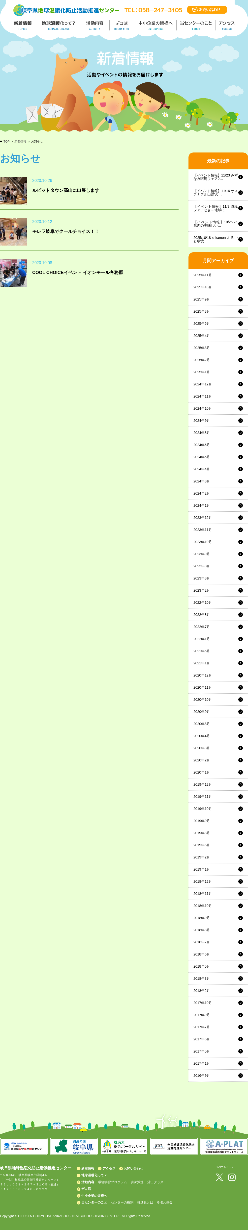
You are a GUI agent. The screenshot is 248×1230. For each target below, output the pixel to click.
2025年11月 (202, 275)
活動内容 (87, 1182)
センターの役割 (122, 1202)
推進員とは (145, 1202)
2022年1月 (201, 639)
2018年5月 (201, 966)
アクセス (109, 1168)
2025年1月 (201, 372)
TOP (6, 141)
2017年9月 (201, 1015)
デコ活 (123, 25)
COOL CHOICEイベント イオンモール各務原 (77, 272)
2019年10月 (202, 809)
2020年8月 (201, 724)
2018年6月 (201, 954)
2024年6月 (201, 445)
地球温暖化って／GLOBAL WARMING (59, 25)
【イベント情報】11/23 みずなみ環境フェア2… (215, 177)
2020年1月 (201, 772)
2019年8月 (201, 833)
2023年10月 (202, 542)
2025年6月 (201, 324)
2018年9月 (201, 918)
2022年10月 (202, 602)
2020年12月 (202, 675)
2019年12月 (202, 784)
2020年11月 (202, 687)
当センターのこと (94, 1202)
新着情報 (20, 141)
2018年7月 (201, 942)
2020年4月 (201, 736)
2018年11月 (202, 894)
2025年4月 (201, 336)
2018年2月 (201, 991)
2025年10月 (202, 287)
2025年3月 (201, 348)
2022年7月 (201, 627)
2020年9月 (201, 712)
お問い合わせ (133, 1168)
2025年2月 (201, 360)
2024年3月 (201, 481)
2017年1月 (201, 1063)
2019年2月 (201, 857)
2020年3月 (201, 748)
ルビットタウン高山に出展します (65, 190)
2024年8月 (201, 433)
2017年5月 (201, 1051)
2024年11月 (202, 396)
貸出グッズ (155, 1182)
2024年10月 (202, 408)
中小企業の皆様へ (156, 25)
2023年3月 (201, 578)
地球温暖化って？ (94, 1175)
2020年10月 (202, 700)
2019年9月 (201, 821)
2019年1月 (201, 869)
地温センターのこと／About (196, 25)
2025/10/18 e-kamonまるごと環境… (215, 239)
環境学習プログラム (112, 1182)
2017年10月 (202, 1003)
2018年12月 (202, 881)
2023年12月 (202, 518)
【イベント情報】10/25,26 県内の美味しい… (215, 223)
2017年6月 (201, 1039)
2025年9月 (201, 299)
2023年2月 (201, 590)
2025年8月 (201, 311)
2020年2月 (201, 760)
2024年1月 (201, 505)
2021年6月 (201, 651)
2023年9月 (201, 554)
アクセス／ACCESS (227, 25)
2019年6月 (201, 845)
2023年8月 (201, 566)
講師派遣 (137, 1182)
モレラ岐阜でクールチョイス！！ (65, 231)
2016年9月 (201, 1076)
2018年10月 (202, 906)
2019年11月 (202, 797)
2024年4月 (201, 469)
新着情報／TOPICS (23, 25)
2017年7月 (201, 1027)
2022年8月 (201, 615)
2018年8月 (201, 930)
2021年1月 (201, 663)
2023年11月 (202, 530)
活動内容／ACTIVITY (95, 25)
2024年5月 (201, 457)
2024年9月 (201, 421)
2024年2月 (201, 493)
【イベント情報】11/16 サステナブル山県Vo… (215, 192)
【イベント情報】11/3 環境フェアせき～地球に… (215, 208)
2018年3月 (201, 978)
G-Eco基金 (165, 1202)
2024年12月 (202, 384)
